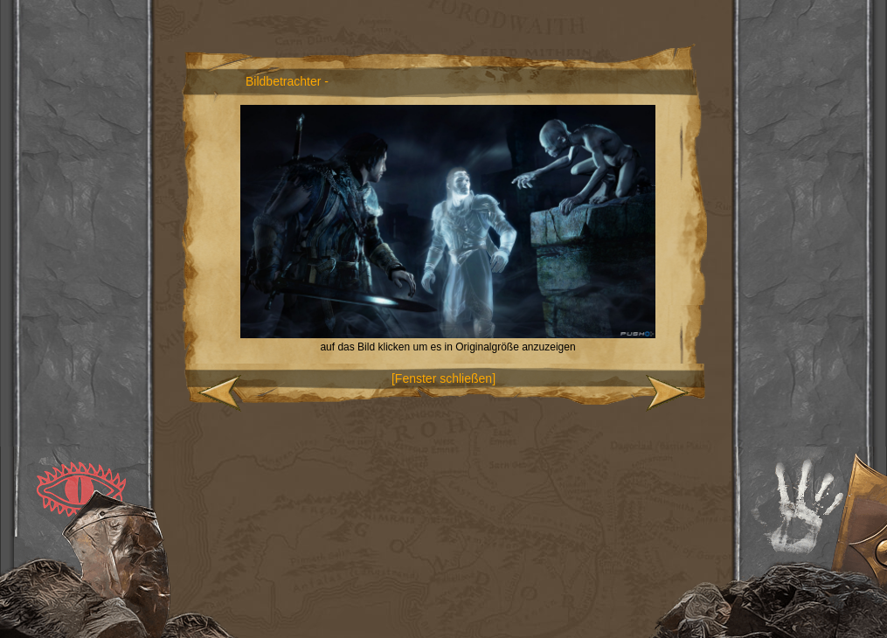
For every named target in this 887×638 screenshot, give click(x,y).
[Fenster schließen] (443, 378)
